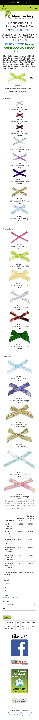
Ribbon (5, 595)
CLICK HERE (14, 44)
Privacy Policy (19, 713)
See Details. (26, 2)
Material (6, 580)
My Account (9, 713)
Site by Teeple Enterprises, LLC (19, 715)
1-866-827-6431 (24, 38)
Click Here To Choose (10, 598)
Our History (19, 29)
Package (6, 601)
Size (4, 587)
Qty (4, 609)
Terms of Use (29, 713)
